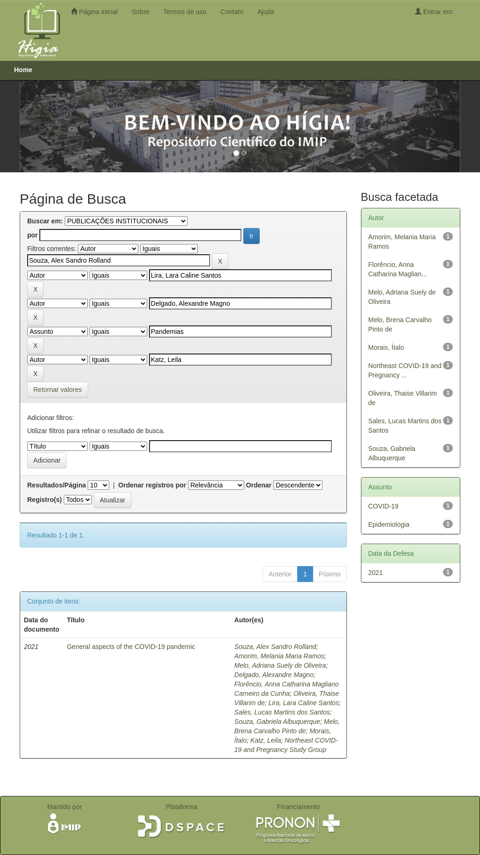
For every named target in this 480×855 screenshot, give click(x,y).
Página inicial (94, 11)
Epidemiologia (389, 524)
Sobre (140, 11)
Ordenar (258, 485)
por (32, 235)
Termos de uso (184, 11)
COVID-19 (383, 506)
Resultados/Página (56, 485)
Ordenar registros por (152, 485)
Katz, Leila (265, 740)
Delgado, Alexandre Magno (274, 674)
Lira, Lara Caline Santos (304, 703)
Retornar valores (57, 389)
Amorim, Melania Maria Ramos (279, 656)
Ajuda (265, 11)
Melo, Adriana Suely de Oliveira (280, 665)
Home (23, 70)
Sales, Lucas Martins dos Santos (282, 712)
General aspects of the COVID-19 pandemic (131, 646)
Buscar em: (45, 221)
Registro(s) (44, 499)
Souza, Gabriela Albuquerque (277, 721)
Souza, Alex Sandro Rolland (275, 646)
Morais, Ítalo (386, 347)
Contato (231, 11)
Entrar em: (437, 11)
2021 (375, 572)
